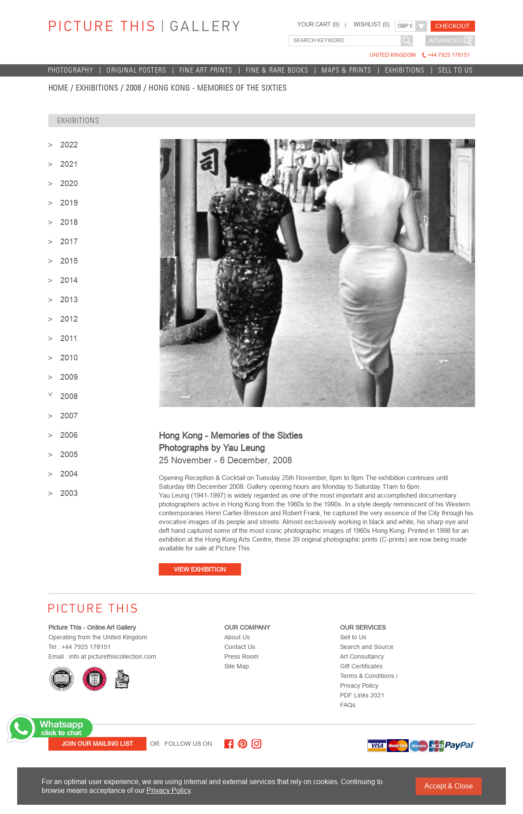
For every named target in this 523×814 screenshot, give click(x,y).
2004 (63, 473)
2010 (63, 357)
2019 (63, 202)
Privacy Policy (168, 790)
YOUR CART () (318, 25)
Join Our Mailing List (97, 743)
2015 (63, 261)
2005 (63, 454)
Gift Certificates (361, 666)
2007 (63, 415)
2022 (63, 144)
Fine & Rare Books (277, 70)
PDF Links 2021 (362, 695)
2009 (63, 377)
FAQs (347, 704)
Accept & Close (448, 786)
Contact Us (239, 646)
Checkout (452, 25)
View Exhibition (200, 569)
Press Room (241, 656)
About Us (237, 637)
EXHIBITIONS (405, 70)
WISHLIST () (371, 25)
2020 (63, 183)
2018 (63, 222)
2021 (63, 164)
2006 (63, 435)
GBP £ (405, 26)
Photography (71, 70)
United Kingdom (419, 55)
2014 (63, 280)
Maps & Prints (346, 70)
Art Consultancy (362, 656)
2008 (63, 396)
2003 (63, 493)
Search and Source (367, 646)
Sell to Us (455, 70)
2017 (63, 241)
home (58, 88)
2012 (63, 319)
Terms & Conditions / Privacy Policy (369, 680)
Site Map (236, 666)
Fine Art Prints (206, 70)
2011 (62, 338)
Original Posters (136, 70)
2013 (63, 299)
